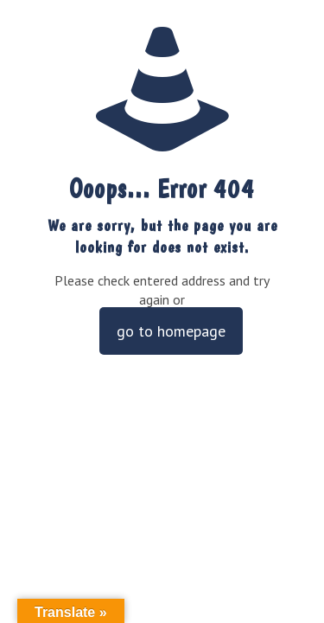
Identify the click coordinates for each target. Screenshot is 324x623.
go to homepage (171, 331)
